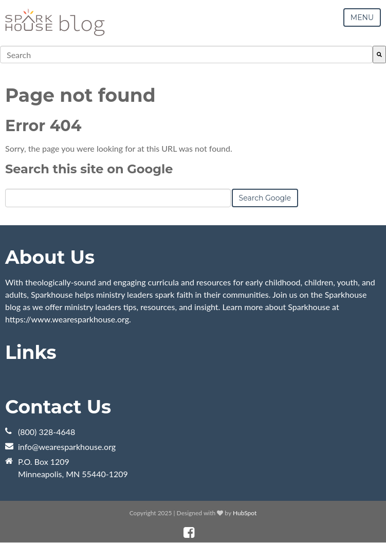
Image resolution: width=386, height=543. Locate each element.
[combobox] (186, 54)
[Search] (379, 54)
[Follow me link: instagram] (202, 532)
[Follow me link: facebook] (188, 532)
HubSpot (244, 513)
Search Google (265, 198)
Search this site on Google (89, 168)
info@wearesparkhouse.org (67, 446)
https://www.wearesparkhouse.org (67, 319)
